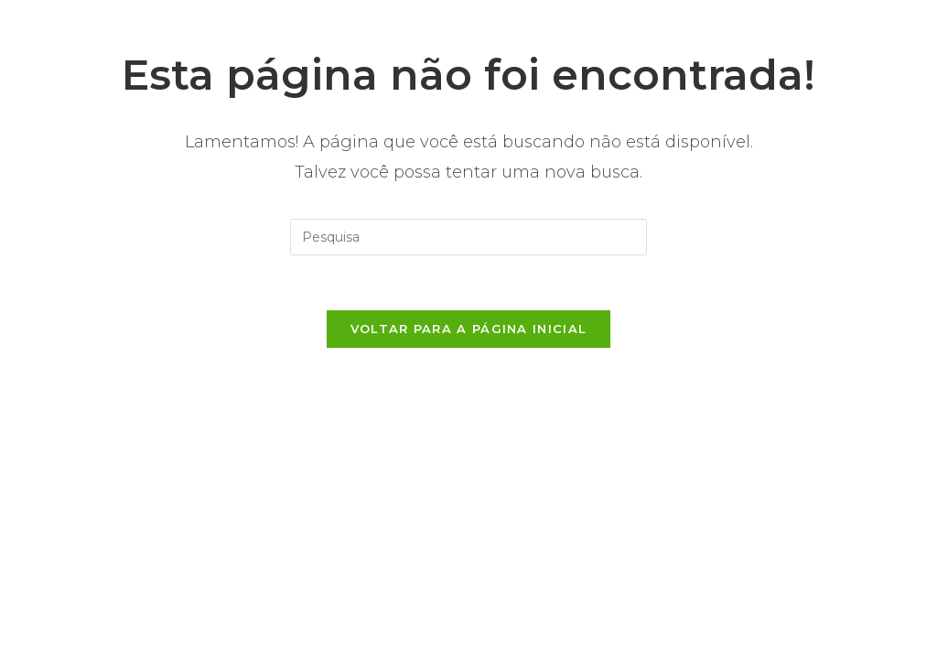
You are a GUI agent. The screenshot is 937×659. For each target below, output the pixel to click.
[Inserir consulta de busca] (468, 237)
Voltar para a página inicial (468, 328)
